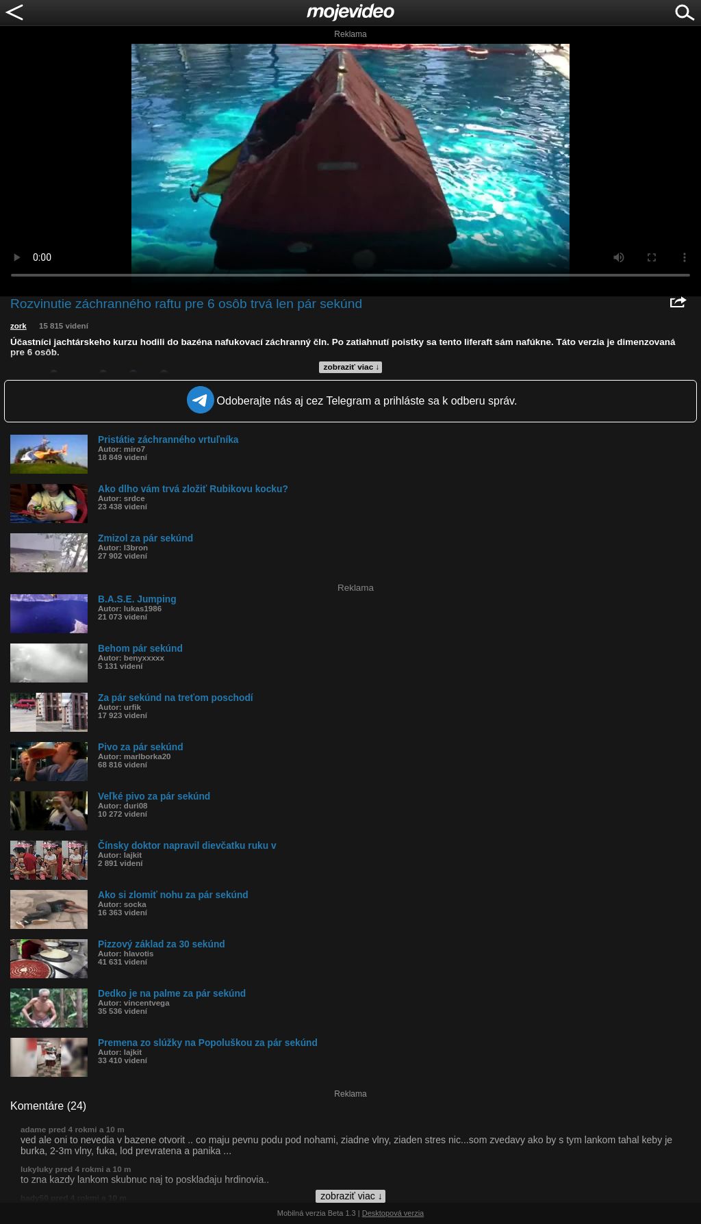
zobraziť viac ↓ (352, 367)
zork (18, 326)
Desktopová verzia (393, 1213)
